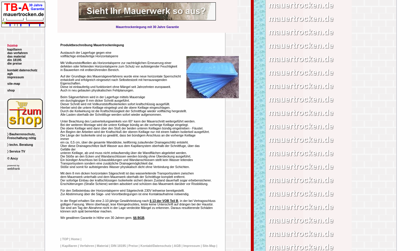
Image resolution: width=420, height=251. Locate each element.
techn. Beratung (21, 144)
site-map (13, 83)
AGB (177, 245)
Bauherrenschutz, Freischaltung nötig (21, 136)
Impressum (191, 245)
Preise (133, 245)
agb (10, 73)
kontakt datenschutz (22, 70)
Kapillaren (69, 245)
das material (16, 56)
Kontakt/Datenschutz (156, 245)
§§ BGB (138, 217)
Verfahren (87, 245)
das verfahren (17, 53)
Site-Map (208, 245)
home (12, 45)
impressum (15, 77)
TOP (65, 239)
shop (11, 90)
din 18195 (14, 60)
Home (75, 239)
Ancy (14, 158)
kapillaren (14, 49)
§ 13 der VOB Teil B (164, 200)
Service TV (17, 151)
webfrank (13, 168)
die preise (14, 63)
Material (102, 245)
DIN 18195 (118, 245)
